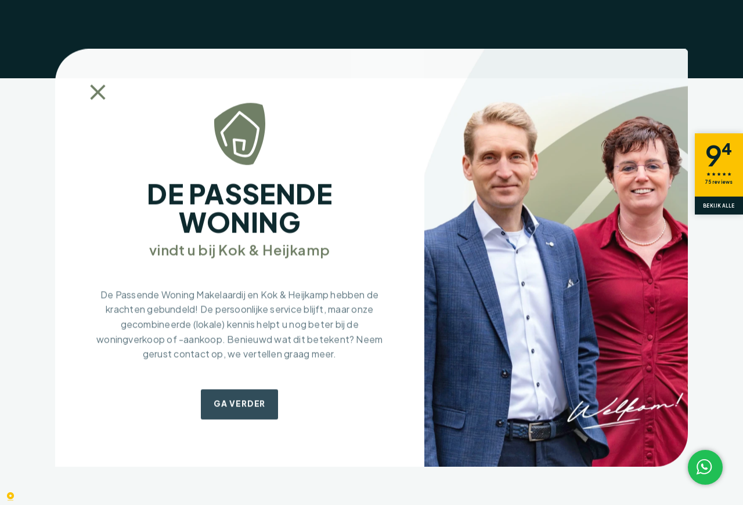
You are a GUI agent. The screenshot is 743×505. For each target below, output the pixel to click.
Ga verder (239, 404)
